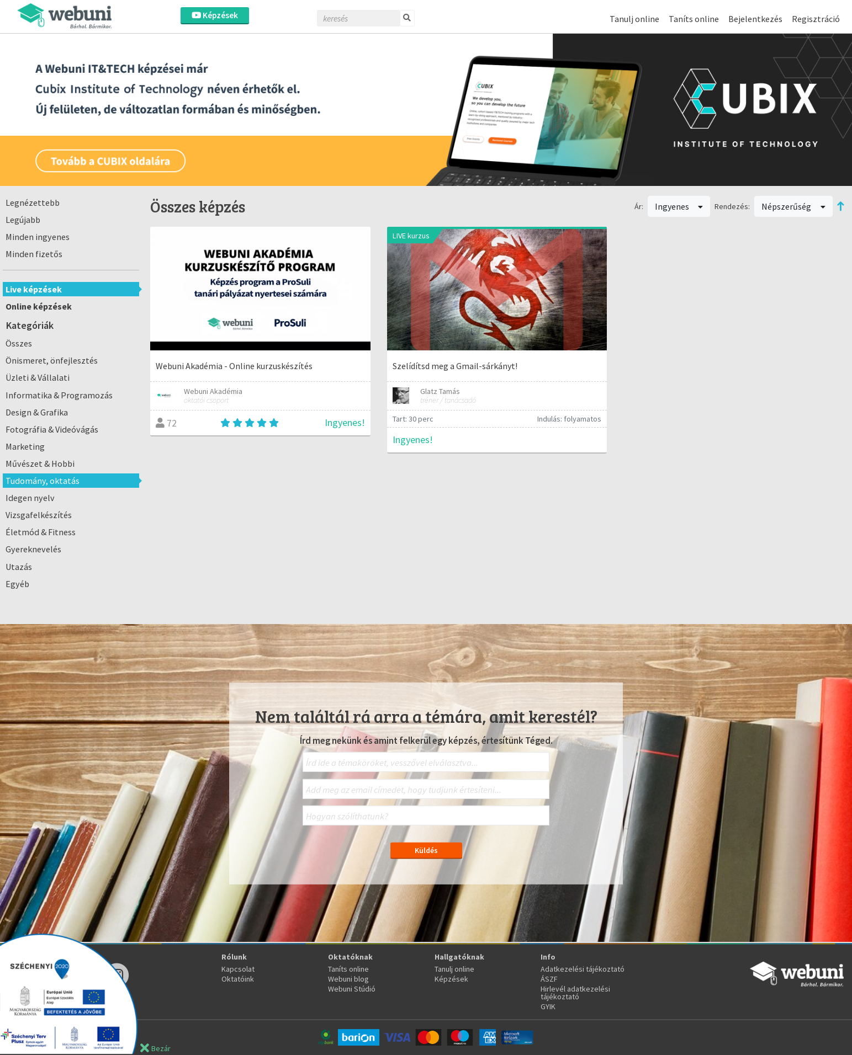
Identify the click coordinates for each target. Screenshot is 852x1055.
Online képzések (39, 306)
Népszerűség (793, 206)
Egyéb (17, 583)
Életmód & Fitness (41, 531)
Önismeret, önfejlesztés (52, 360)
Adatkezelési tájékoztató (583, 969)
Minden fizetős (34, 253)
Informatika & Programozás (59, 395)
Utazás (19, 566)
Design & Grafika (37, 412)
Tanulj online (634, 18)
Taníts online (694, 18)
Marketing (25, 446)
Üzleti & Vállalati (38, 377)
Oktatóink (237, 979)
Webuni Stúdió (351, 989)
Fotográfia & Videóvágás (52, 429)
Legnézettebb (33, 202)
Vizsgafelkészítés (39, 514)
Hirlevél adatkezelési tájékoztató (575, 992)
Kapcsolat (238, 969)
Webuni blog (348, 979)
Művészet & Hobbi (40, 463)
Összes (19, 343)
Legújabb (23, 219)
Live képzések (34, 289)
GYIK (548, 1006)
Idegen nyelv (30, 497)
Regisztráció (816, 18)
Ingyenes (679, 206)
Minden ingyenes (38, 236)
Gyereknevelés (33, 549)
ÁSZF (549, 979)
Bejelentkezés (755, 18)
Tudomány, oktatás (43, 480)
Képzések (215, 15)
